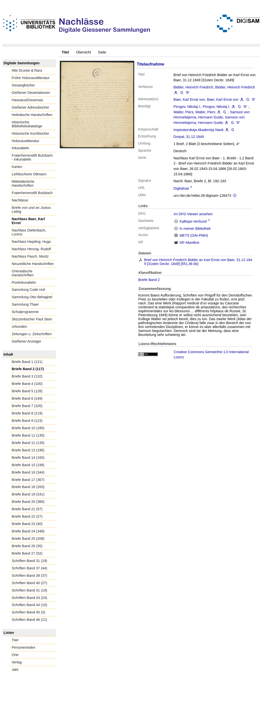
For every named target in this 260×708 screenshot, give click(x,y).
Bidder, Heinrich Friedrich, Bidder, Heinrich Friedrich (214, 87)
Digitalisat (181, 188)
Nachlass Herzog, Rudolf (31, 249)
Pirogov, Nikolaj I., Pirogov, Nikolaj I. (202, 107)
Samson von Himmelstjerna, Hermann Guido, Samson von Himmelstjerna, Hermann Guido (212, 117)
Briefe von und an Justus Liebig (31, 210)
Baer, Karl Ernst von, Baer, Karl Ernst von (206, 99)
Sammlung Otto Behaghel (32, 297)
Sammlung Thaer (25, 304)
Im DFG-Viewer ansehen (193, 214)
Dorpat (179, 137)
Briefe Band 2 (149, 280)
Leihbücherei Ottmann (29, 174)
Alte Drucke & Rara (27, 70)
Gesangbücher (23, 85)
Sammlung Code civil (28, 290)
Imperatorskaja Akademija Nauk (199, 130)
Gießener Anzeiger (26, 341)
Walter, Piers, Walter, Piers (194, 112)
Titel (15, 640)
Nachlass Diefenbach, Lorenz (29, 232)
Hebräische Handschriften (32, 115)
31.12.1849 (195, 137)
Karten (17, 167)
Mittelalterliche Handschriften (23, 183)
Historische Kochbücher (30, 133)
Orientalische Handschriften (23, 273)
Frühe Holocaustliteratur (31, 78)
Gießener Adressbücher (30, 107)
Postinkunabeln (24, 282)
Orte (15, 655)
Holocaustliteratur (25, 141)
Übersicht (83, 52)
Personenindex (23, 647)
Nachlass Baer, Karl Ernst (28, 221)
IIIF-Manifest (189, 243)
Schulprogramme (25, 312)
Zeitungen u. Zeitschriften (32, 334)
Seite (102, 52)
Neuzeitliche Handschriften (33, 264)
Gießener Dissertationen (31, 93)
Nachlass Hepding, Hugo (31, 242)
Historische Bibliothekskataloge (27, 124)
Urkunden (19, 327)
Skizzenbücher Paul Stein (32, 319)
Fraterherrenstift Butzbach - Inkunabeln (32, 157)
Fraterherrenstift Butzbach (32, 193)
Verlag (17, 662)
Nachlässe (20, 200)
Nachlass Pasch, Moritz (30, 256)
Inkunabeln (20, 148)
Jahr (15, 670)
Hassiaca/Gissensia (27, 100)
